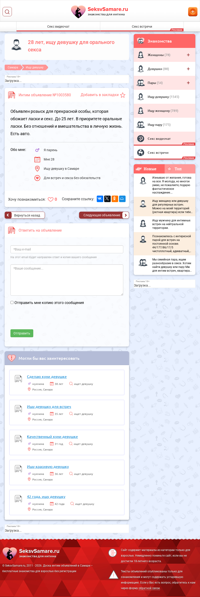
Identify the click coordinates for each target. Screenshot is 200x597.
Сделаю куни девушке (47, 376)
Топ (174, 168)
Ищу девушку (159, 96)
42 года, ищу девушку (46, 496)
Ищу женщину (159, 110)
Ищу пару (155, 124)
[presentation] (45, 320)
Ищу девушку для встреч (49, 406)
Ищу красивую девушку (48, 466)
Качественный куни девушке (52, 436)
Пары (152, 82)
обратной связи (149, 588)
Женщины (156, 55)
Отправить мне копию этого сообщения (49, 302)
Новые (146, 168)
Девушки (155, 69)
